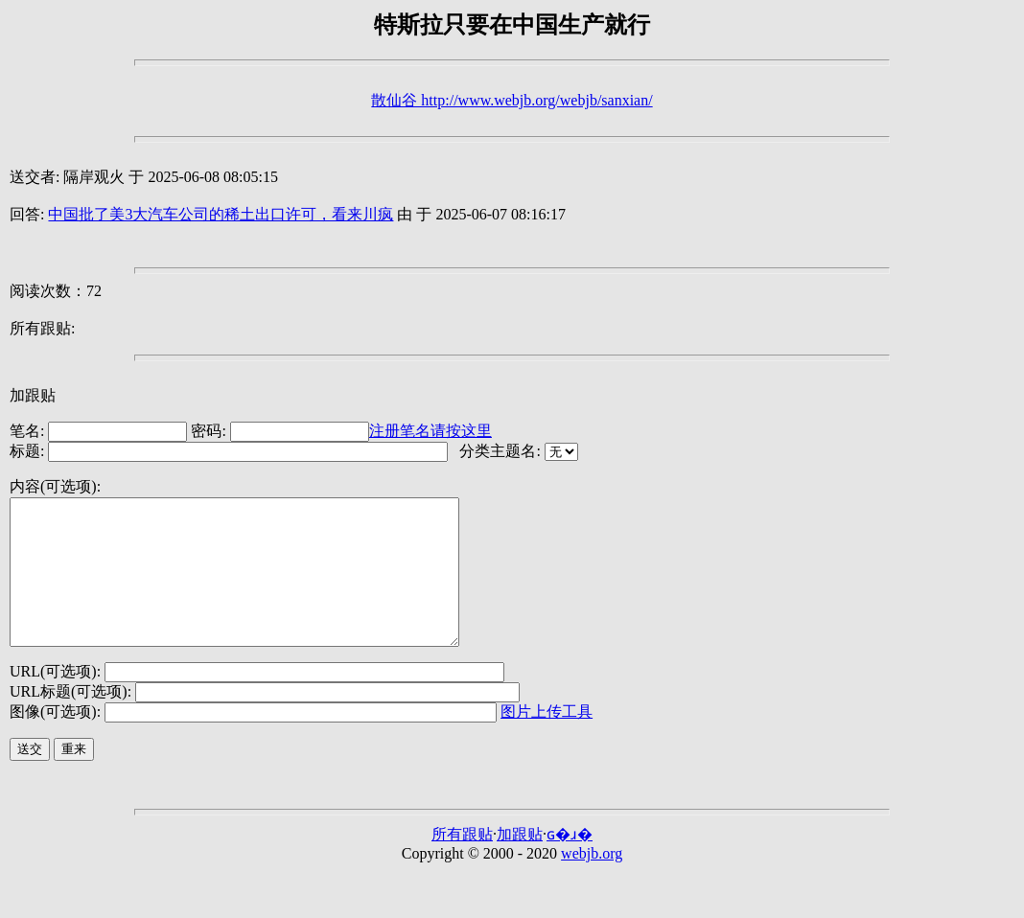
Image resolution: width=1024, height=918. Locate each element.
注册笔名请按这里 (430, 431)
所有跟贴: (42, 328)
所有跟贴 (462, 863)
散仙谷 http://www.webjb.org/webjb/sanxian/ (511, 100)
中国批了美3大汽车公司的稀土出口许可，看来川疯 (220, 214)
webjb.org (591, 882)
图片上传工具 (546, 740)
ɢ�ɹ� (570, 863)
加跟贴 (33, 395)
